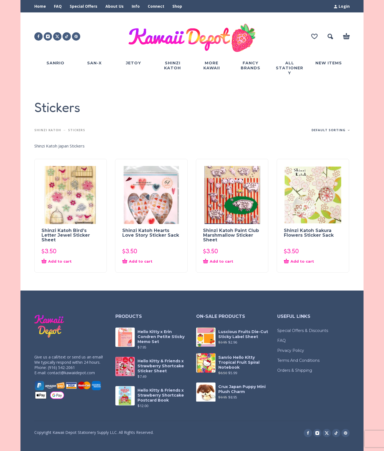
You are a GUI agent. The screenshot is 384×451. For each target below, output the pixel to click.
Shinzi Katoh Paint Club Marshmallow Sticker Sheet (231, 235)
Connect (156, 6)
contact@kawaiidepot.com (71, 372)
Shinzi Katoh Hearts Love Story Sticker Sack (150, 233)
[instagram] (48, 36)
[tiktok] (67, 36)
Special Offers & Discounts (302, 330)
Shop (177, 6)
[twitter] (57, 36)
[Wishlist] (314, 36)
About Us (114, 6)
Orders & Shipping (294, 370)
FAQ (58, 6)
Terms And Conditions (298, 360)
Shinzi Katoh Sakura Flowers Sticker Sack (309, 233)
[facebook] (38, 36)
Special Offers (83, 6)
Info (136, 6)
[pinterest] (76, 36)
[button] (330, 36)
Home (40, 6)
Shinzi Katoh (47, 130)
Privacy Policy (290, 350)
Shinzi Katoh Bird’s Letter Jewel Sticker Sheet (65, 235)
